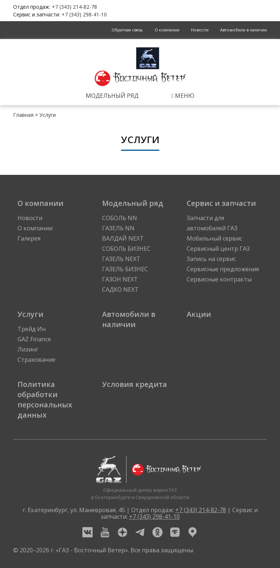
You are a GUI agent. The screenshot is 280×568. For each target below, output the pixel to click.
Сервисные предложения (223, 269)
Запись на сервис (211, 259)
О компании (167, 29)
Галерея (29, 238)
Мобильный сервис (214, 238)
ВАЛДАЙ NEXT (123, 238)
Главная (23, 114)
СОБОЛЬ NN (119, 218)
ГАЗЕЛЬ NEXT (121, 259)
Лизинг (28, 349)
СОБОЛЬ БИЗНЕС (126, 249)
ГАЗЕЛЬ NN (118, 228)
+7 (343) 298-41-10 (84, 14)
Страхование (36, 360)
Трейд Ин (32, 329)
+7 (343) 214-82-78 (74, 6)
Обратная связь (127, 29)
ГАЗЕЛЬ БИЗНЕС (125, 269)
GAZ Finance (34, 339)
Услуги (47, 114)
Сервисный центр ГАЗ (218, 249)
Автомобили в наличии (243, 29)
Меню (182, 96)
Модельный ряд (112, 96)
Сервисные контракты (219, 279)
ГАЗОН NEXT (120, 279)
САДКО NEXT (120, 289)
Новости (200, 29)
